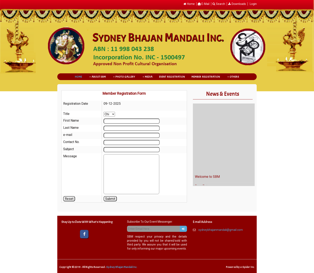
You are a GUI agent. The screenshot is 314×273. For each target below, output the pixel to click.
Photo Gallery (125, 76)
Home (191, 4)
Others (234, 76)
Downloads (239, 4)
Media (149, 76)
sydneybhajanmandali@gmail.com (220, 229)
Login (253, 4)
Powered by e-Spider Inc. (240, 267)
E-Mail (205, 4)
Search (220, 4)
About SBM (99, 76)
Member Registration (205, 76)
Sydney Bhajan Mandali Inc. (121, 267)
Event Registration (172, 76)
